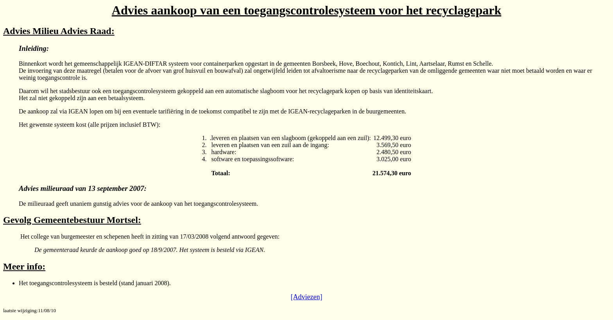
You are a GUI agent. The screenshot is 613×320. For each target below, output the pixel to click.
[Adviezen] (307, 297)
